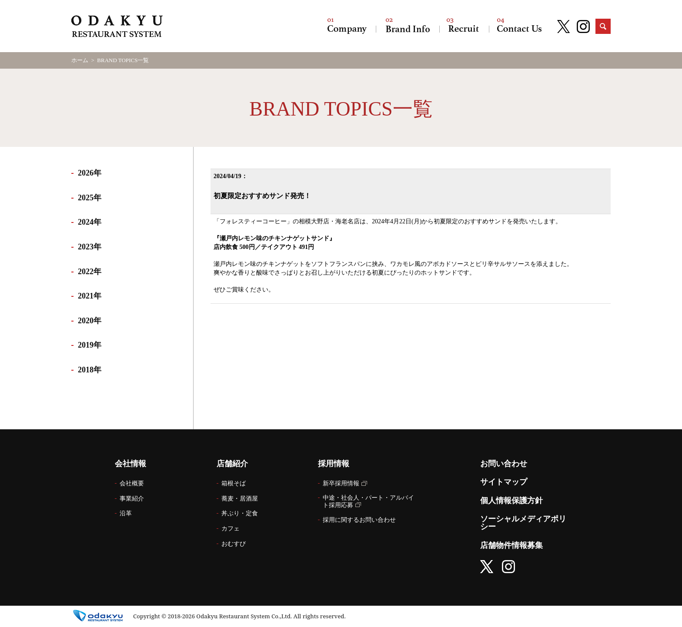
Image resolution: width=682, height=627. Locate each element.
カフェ (230, 528)
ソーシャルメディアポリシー (523, 523)
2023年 (89, 246)
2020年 (89, 320)
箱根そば (233, 483)
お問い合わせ (519, 26)
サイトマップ (503, 482)
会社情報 (347, 26)
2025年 (89, 197)
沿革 (126, 513)
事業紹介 (132, 498)
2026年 (89, 173)
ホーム (79, 60)
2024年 (89, 222)
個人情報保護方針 (511, 500)
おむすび (233, 544)
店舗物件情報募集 (511, 545)
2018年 (89, 369)
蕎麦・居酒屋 (239, 498)
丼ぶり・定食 (239, 513)
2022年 (89, 271)
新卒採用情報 (341, 483)
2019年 (89, 345)
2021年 (89, 296)
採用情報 (464, 26)
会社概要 (132, 483)
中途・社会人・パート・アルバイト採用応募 (368, 501)
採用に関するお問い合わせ (359, 520)
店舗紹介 (407, 26)
